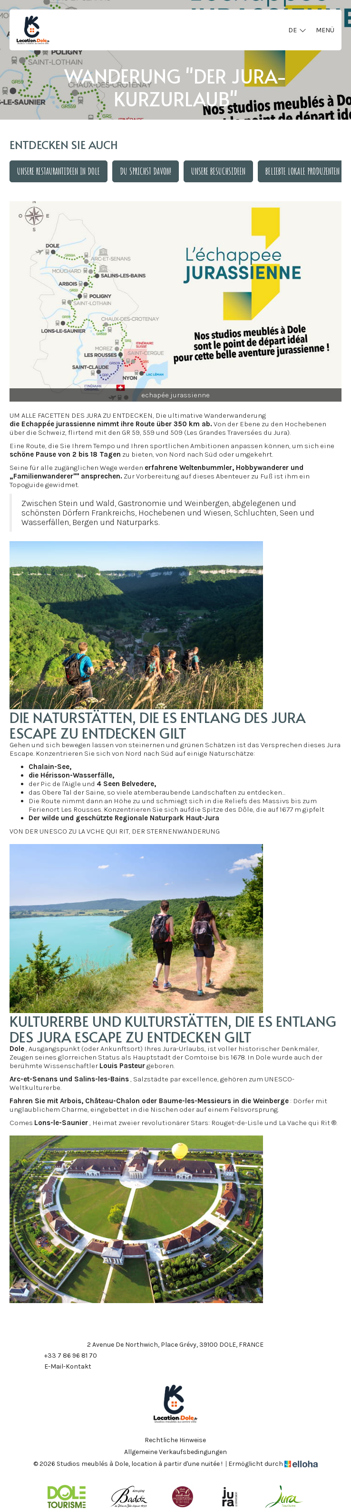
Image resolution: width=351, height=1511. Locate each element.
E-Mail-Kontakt (62, 1366)
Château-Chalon (112, 1101)
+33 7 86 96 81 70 (65, 1355)
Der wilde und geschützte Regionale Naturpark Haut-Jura (124, 818)
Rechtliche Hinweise (175, 1440)
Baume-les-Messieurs (195, 1101)
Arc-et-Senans (34, 1079)
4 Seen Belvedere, (126, 783)
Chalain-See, (50, 766)
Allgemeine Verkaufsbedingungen (175, 1452)
